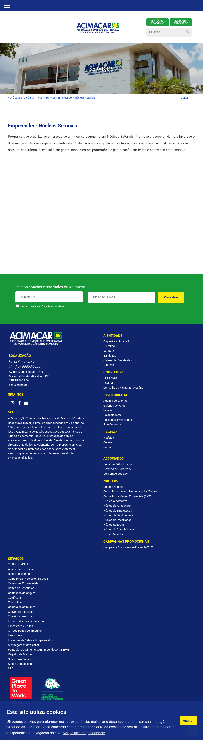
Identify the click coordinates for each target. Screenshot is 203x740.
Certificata (14, 597)
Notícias (108, 437)
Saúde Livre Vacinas (21, 659)
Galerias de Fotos (114, 405)
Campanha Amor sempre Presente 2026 (128, 547)
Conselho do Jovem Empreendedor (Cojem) (130, 491)
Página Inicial (34, 97)
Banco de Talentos (19, 573)
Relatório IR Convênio (157, 22)
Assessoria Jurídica (20, 569)
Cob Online (15, 602)
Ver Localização (18, 385)
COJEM (108, 383)
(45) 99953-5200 (25, 366)
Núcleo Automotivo (115, 501)
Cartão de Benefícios (21, 588)
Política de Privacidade (51, 306)
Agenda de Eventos (115, 400)
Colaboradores (112, 415)
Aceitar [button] (188, 720)
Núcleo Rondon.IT (114, 524)
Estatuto (108, 350)
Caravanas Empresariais (23, 583)
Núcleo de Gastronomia (118, 515)
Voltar (184, 97)
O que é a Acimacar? (116, 341)
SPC (10, 668)
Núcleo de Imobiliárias (117, 520)
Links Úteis (15, 635)
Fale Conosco (112, 424)
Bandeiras (109, 355)
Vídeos (107, 410)
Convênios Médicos (20, 616)
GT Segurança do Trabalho (25, 630)
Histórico (109, 346)
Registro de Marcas (20, 654)
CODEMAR (110, 378)
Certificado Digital (19, 564)
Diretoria (108, 365)
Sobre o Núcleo (113, 486)
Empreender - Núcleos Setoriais (28, 621)
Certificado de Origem (21, 593)
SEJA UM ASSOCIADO (180, 22)
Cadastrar (171, 297)
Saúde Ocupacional (20, 663)
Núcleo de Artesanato (117, 505)
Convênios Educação (21, 611)
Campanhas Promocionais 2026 (28, 578)
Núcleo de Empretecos (117, 510)
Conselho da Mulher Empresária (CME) (127, 496)
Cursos (107, 442)
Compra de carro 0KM (21, 607)
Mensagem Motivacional (23, 645)
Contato (108, 447)
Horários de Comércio (117, 469)
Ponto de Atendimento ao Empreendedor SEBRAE (38, 649)
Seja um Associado (115, 473)
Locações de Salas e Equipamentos (30, 640)
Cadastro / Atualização (117, 464)
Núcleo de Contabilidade (118, 529)
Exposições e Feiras (20, 626)
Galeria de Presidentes (117, 360)
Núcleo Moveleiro (114, 534)
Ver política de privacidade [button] (84, 733)
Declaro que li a (42, 306)
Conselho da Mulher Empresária (123, 387)
